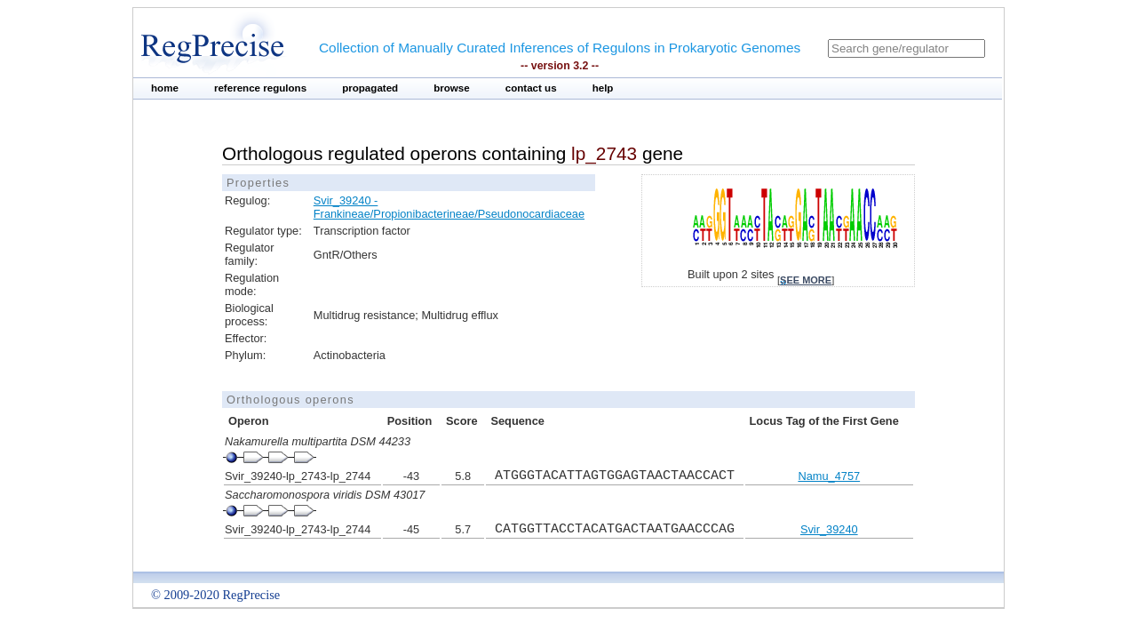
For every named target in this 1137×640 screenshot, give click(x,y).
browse (451, 88)
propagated (370, 88)
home (165, 88)
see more (805, 280)
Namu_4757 (829, 476)
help (603, 88)
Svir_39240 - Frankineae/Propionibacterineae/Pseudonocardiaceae (449, 207)
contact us (531, 88)
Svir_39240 (829, 529)
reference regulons (260, 88)
